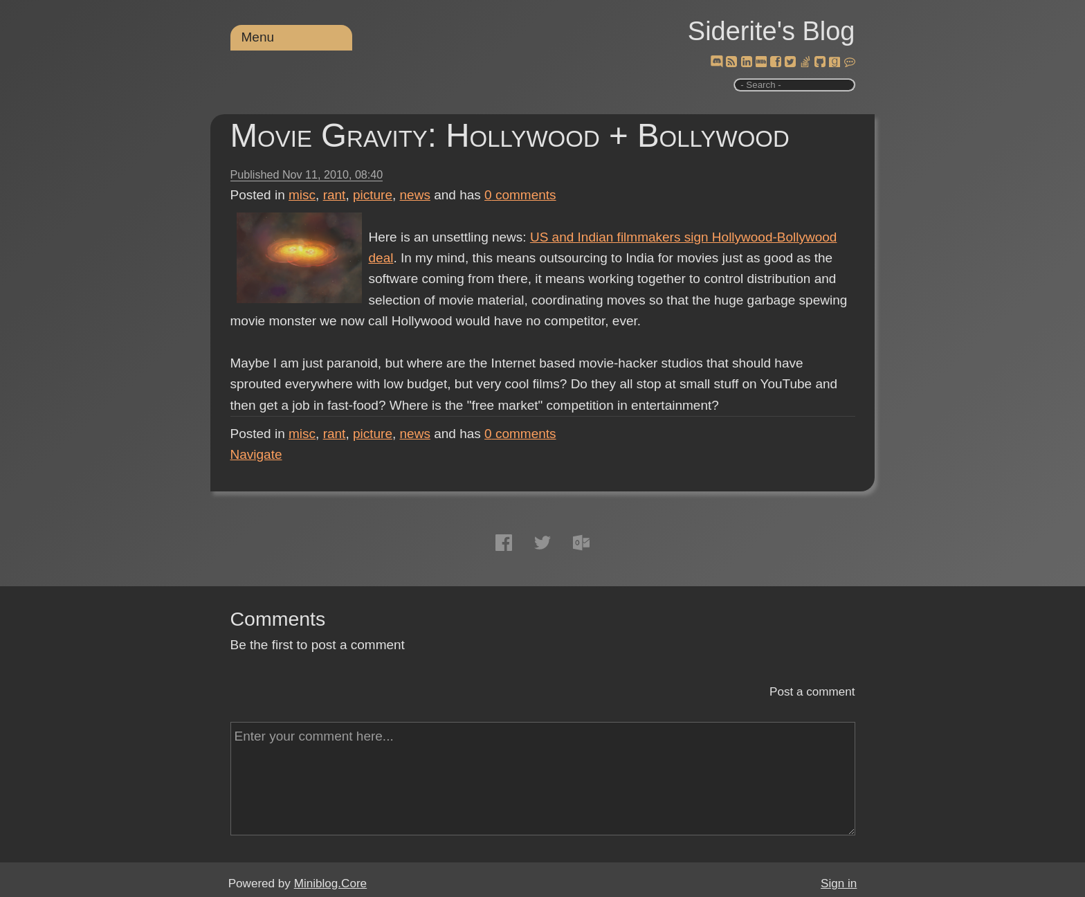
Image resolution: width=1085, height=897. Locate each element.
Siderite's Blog (771, 31)
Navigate (256, 454)
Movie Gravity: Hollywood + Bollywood (510, 135)
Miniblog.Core (330, 883)
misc (302, 195)
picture (372, 195)
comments (520, 195)
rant (334, 195)
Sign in (839, 883)
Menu (258, 37)
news (415, 195)
